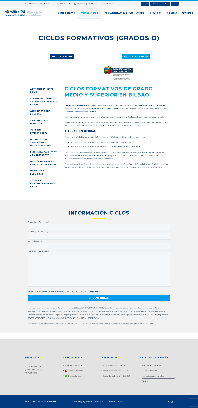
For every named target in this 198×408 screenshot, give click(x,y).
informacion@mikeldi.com (87, 4)
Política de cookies (116, 401)
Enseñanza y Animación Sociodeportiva (43, 153)
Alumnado (187, 13)
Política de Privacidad (54, 291)
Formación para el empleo (153, 376)
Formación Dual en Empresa (95, 125)
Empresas (171, 13)
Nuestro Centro (66, 13)
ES (143, 381)
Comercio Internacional (38, 131)
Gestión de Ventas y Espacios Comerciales (43, 163)
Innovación (155, 13)
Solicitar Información (136, 56)
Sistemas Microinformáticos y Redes (42, 183)
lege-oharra (95, 291)
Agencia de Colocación (151, 365)
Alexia (174, 4)
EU (146, 381)
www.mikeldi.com (108, 4)
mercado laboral (151, 152)
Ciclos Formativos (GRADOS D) (104, 108)
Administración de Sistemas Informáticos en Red (44, 101)
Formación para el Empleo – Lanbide (124, 13)
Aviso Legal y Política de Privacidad (88, 401)
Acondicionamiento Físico (42, 90)
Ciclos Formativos (99, 155)
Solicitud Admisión (62, 56)
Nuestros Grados (90, 13)
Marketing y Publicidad (37, 172)
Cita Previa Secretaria (160, 4)
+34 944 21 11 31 (63, 4)
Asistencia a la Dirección (39, 122)
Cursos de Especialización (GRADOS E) (81, 111)
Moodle (145, 4)
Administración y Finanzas (40, 112)
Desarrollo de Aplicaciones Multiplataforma (40, 142)
